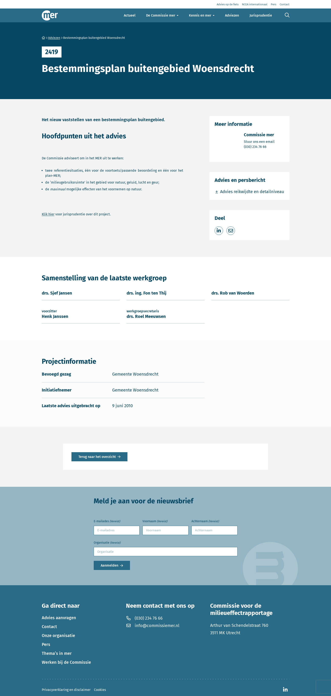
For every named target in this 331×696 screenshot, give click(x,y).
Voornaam (154, 521)
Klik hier (48, 214)
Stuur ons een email (259, 141)
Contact (49, 626)
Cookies (100, 690)
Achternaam (205, 521)
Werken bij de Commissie (66, 662)
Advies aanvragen (59, 617)
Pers (46, 644)
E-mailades (107, 521)
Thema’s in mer (57, 653)
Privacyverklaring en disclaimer (66, 690)
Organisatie (107, 543)
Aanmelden (109, 565)
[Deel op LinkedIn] (219, 230)
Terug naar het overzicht (97, 457)
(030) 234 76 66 (259, 146)
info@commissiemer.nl (152, 625)
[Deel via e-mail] (230, 230)
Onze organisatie (58, 635)
